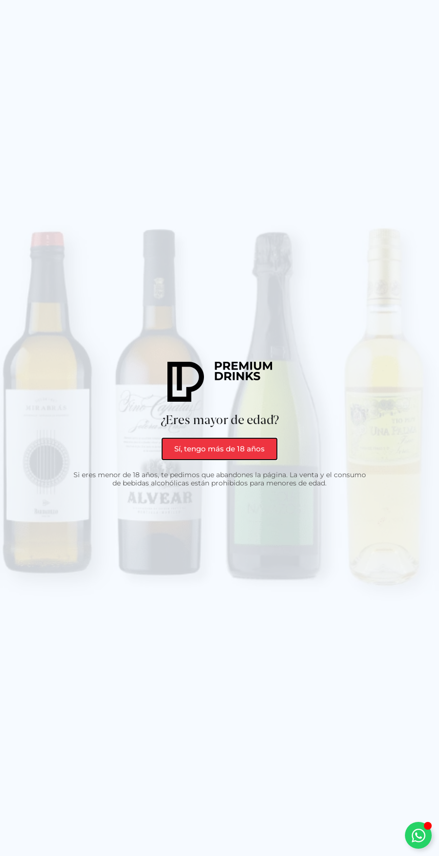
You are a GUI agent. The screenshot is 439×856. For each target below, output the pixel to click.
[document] (219, 428)
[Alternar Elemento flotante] (418, 835)
